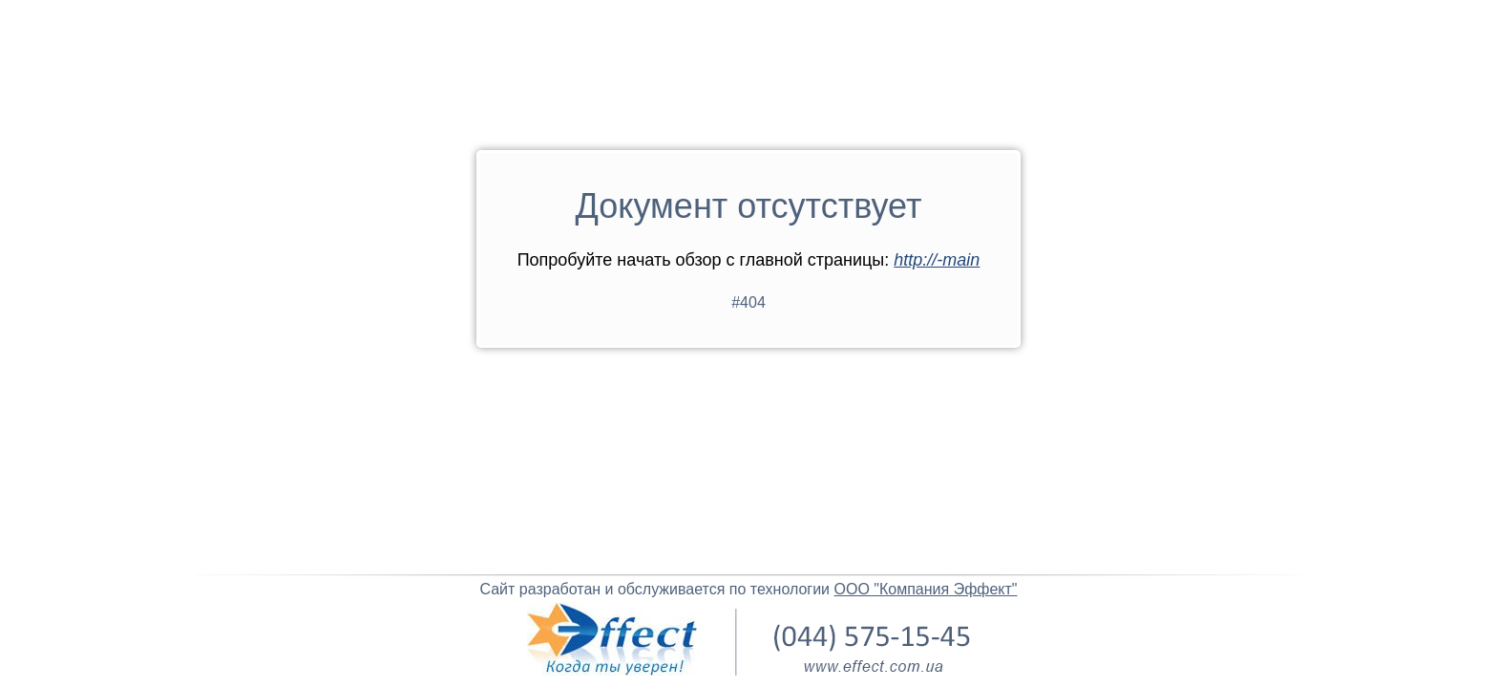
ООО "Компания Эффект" (926, 589)
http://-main (937, 259)
